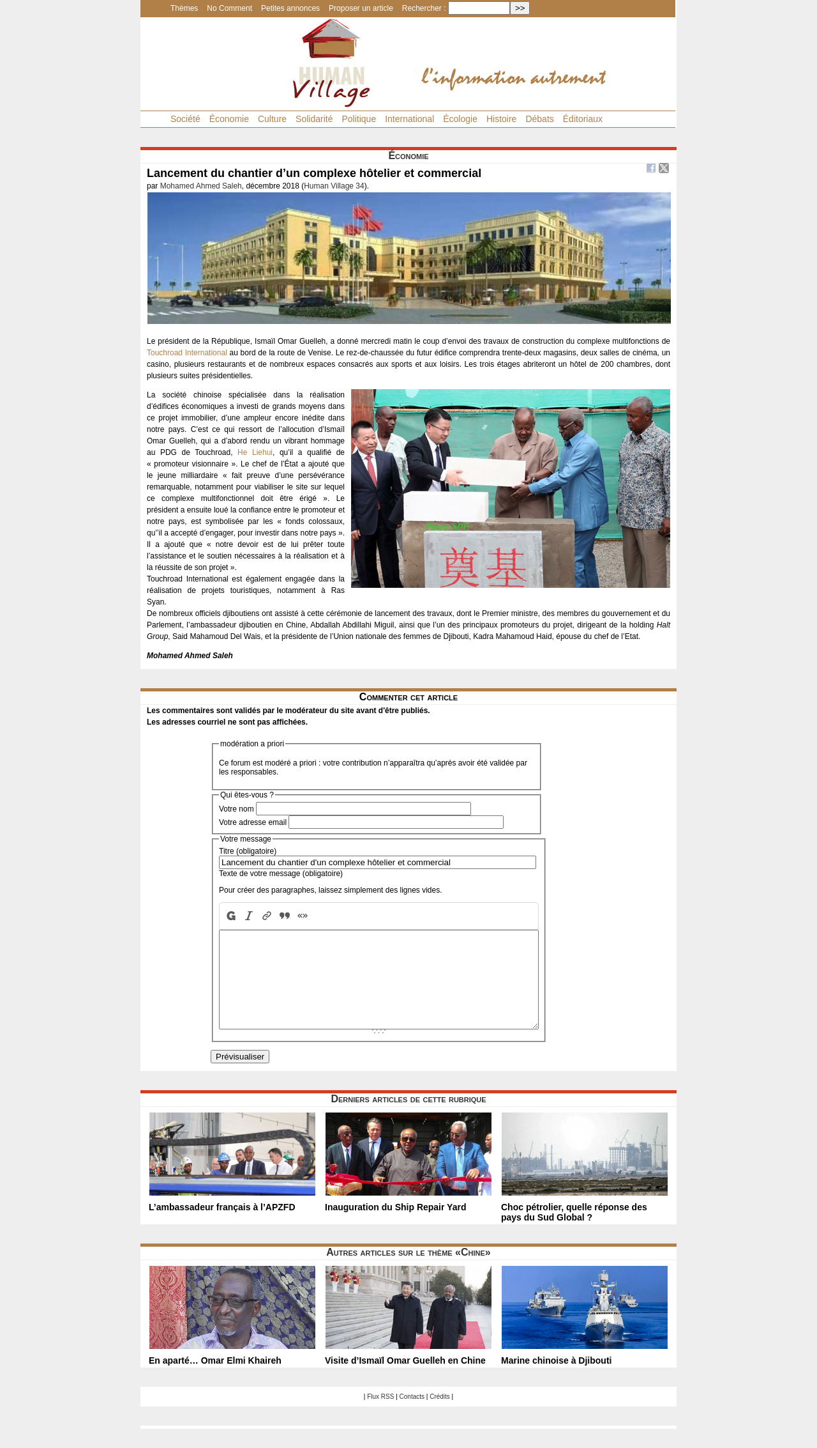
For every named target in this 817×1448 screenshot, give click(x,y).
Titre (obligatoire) (247, 851)
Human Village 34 (334, 185)
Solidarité (314, 119)
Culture (272, 119)
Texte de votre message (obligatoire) (281, 873)
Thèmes (184, 8)
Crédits (440, 1415)
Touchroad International (187, 352)
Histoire (501, 119)
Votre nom (236, 809)
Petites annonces (290, 8)
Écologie (460, 119)
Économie (229, 119)
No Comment (229, 8)
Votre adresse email (253, 822)
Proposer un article (361, 8)
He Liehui (255, 452)
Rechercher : (424, 8)
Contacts (412, 1415)
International (409, 119)
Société (185, 119)
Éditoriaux (583, 119)
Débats (539, 119)
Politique (358, 119)
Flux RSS (380, 1415)
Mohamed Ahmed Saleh (201, 185)
